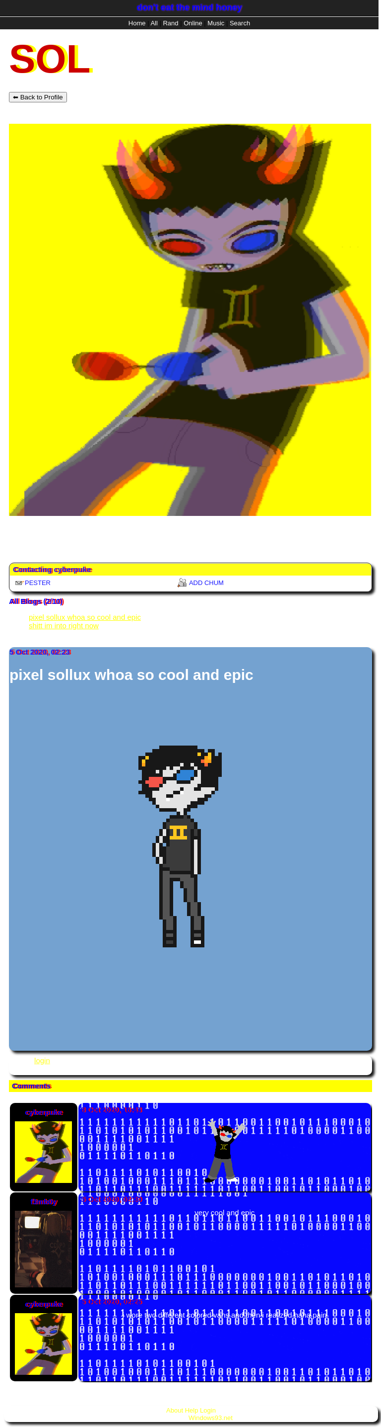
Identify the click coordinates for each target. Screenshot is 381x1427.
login (42, 1060)
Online (193, 23)
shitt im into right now (64, 625)
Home (137, 23)
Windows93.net (211, 1418)
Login (208, 1410)
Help (191, 1410)
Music (215, 23)
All (154, 23)
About (174, 1410)
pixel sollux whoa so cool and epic (85, 617)
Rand (170, 23)
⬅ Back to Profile (38, 97)
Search (240, 23)
